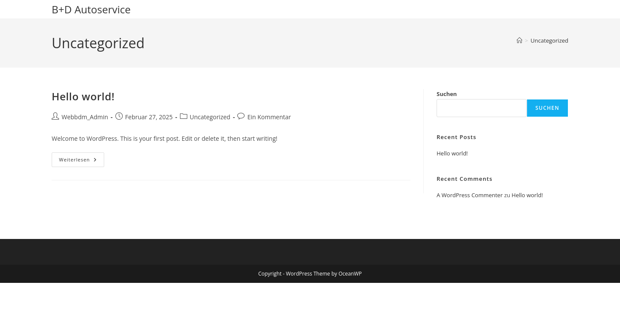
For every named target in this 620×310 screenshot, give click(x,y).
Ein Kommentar (269, 117)
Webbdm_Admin (85, 117)
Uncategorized (549, 40)
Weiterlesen (81, 161)
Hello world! (83, 96)
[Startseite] (519, 40)
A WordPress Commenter (470, 195)
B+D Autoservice (91, 9)
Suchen (447, 94)
